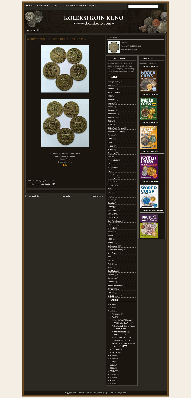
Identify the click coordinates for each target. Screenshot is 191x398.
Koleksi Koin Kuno (85, 393)
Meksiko (111, 235)
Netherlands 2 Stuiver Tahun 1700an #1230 (58, 39)
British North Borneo (116, 128)
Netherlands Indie (115, 250)
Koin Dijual (42, 5)
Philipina (111, 260)
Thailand (111, 292)
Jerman (111, 200)
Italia (110, 192)
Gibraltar (111, 157)
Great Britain (113, 160)
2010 (112, 384)
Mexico (111, 242)
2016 (112, 365)
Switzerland (112, 289)
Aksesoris (112, 85)
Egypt (110, 142)
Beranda (66, 196)
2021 (112, 308)
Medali (110, 232)
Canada (111, 135)
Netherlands (45, 184)
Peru (110, 257)
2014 (112, 371)
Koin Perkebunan (115, 221)
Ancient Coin (113, 92)
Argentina (112, 99)
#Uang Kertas (113, 82)
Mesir (110, 239)
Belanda (35, 184)
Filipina (111, 146)
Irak (109, 189)
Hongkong (112, 167)
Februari (115, 349)
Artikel (56, 5)
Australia (111, 103)
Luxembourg (113, 225)
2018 (112, 359)
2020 (112, 311)
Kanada (111, 203)
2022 (112, 305)
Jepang (111, 196)
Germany (111, 153)
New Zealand (113, 253)
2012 (112, 377)
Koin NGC (112, 217)
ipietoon (123, 393)
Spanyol (111, 282)
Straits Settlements (115, 285)
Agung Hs (108, 393)
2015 (112, 368)
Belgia (110, 121)
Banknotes (112, 114)
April (114, 317)
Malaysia (111, 228)
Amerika (111, 89)
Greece (111, 164)
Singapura (112, 278)
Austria (111, 107)
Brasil (110, 124)
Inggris (110, 182)
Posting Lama (97, 196)
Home (29, 5)
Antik (110, 96)
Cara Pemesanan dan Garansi (80, 5)
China (110, 139)
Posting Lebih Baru (32, 196)
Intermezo (112, 185)
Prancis (111, 264)
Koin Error (112, 214)
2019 (112, 356)
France (111, 150)
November (116, 314)
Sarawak (111, 275)
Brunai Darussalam (115, 132)
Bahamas (112, 110)
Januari (115, 352)
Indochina (112, 175)
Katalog (111, 207)
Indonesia (112, 178)
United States (113, 296)
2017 (112, 362)
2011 (112, 381)
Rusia (110, 267)
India (110, 171)
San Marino (112, 271)
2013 (112, 374)
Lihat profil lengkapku (128, 50)
